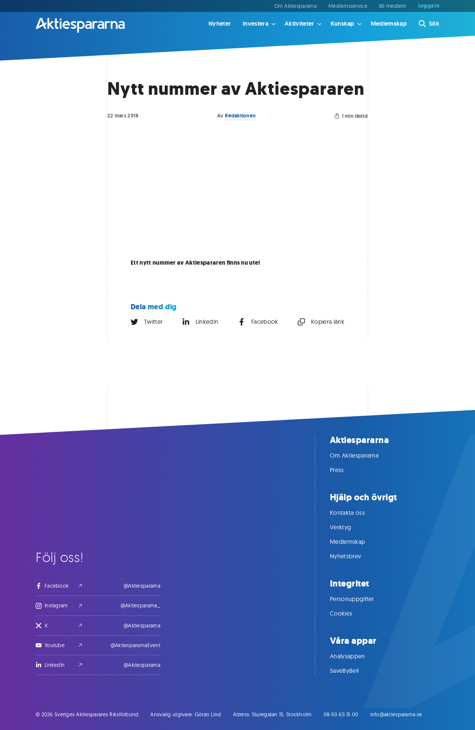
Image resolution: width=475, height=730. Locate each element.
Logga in (428, 6)
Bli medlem (392, 6)
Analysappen (355, 656)
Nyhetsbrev (353, 556)
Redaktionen (240, 115)
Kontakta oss (355, 512)
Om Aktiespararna (295, 6)
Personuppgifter (359, 599)
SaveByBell (351, 670)
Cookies (348, 613)
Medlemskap (389, 24)
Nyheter (220, 24)
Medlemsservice (347, 6)
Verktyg (348, 527)
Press (344, 470)
